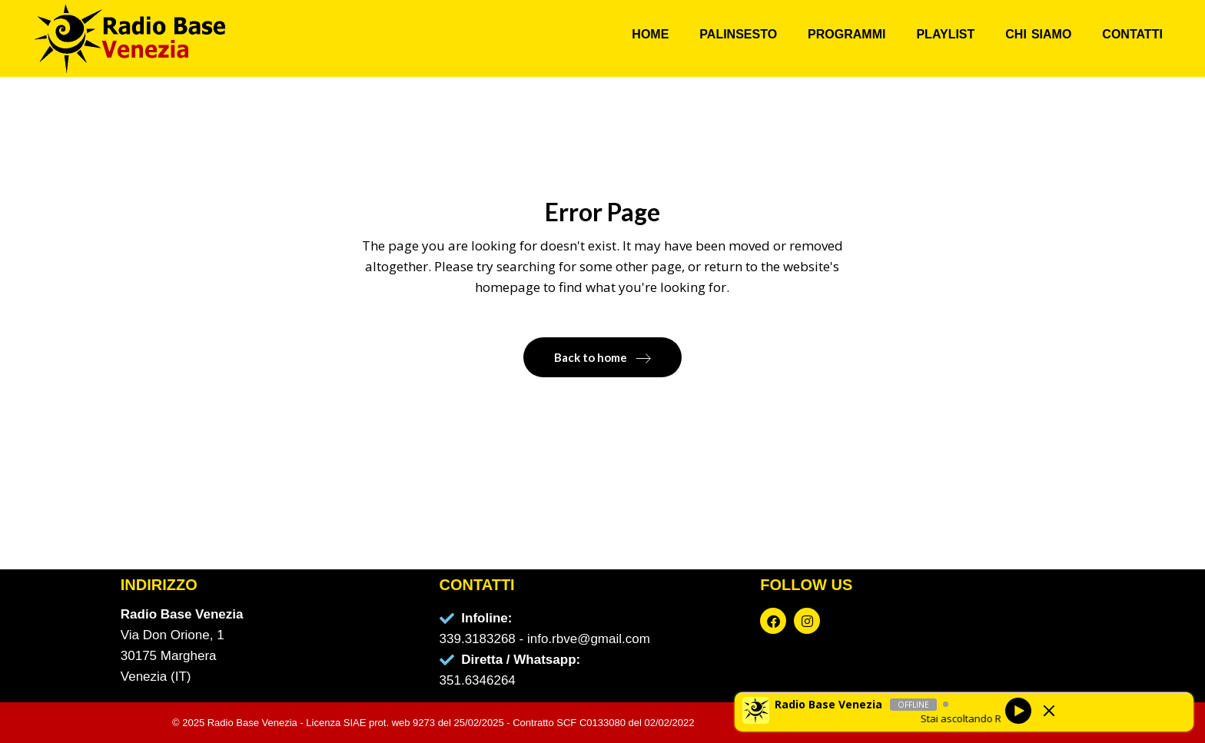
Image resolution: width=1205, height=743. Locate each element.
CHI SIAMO (1038, 34)
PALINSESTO (738, 34)
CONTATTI (1132, 34)
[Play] (1018, 710)
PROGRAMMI (846, 34)
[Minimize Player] (1049, 711)
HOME (650, 34)
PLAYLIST (945, 34)
